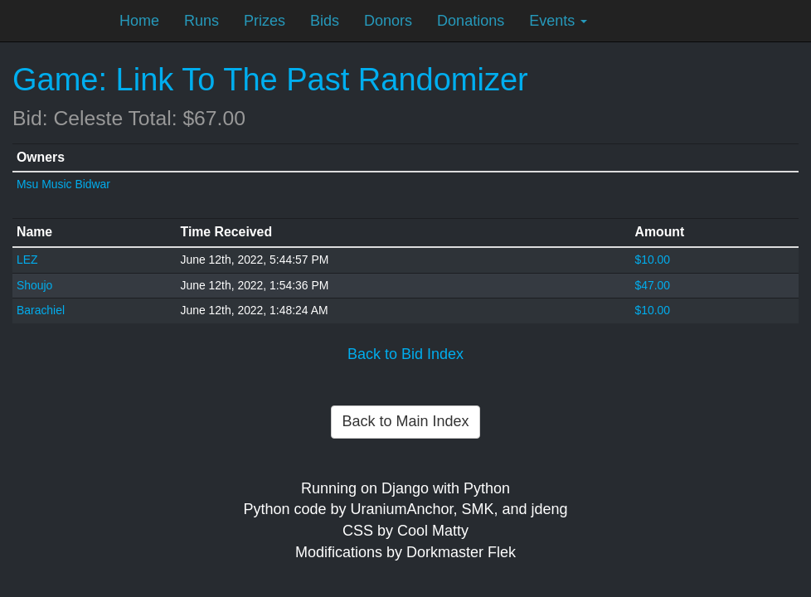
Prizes (264, 20)
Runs (201, 20)
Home (139, 20)
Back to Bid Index (405, 354)
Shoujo (34, 285)
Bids (324, 20)
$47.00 (652, 285)
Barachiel (41, 310)
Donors (388, 20)
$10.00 (652, 259)
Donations (470, 20)
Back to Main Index (405, 421)
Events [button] (558, 20)
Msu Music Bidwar (63, 184)
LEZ (27, 259)
